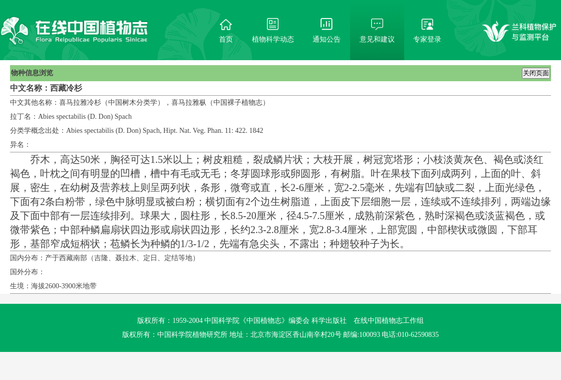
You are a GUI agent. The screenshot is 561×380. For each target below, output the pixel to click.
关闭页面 (536, 73)
